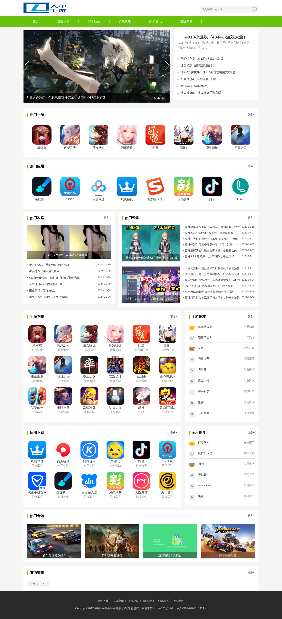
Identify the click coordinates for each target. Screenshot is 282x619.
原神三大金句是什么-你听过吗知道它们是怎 (211, 238)
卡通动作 (249, 326)
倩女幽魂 (98, 147)
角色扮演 (249, 369)
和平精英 (204, 391)
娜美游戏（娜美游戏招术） (198, 65)
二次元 (250, 337)
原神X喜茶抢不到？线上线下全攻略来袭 (209, 232)
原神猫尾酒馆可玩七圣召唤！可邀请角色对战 (212, 227)
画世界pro (41, 199)
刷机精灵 (127, 199)
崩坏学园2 (204, 337)
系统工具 (249, 453)
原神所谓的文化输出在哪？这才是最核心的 (211, 250)
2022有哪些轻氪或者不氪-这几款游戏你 (209, 285)
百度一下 (38, 584)
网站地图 (179, 600)
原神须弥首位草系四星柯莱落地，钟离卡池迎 (212, 297)
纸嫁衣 (41, 147)
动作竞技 (249, 413)
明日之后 (240, 147)
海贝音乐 (204, 474)
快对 (201, 496)
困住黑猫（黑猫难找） (195, 86)
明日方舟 (204, 358)
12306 (70, 199)
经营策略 (249, 358)
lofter (240, 199)
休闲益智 (249, 347)
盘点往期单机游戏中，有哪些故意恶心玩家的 (212, 280)
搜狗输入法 (155, 199)
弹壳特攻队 (205, 326)
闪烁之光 (70, 147)
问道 (155, 147)
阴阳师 (202, 369)
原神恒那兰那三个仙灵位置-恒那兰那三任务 (211, 244)
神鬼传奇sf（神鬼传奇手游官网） (202, 92)
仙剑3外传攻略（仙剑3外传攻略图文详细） (209, 72)
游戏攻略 (124, 21)
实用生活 (249, 463)
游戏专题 (186, 21)
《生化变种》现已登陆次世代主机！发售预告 (212, 268)
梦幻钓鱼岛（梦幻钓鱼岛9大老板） (203, 58)
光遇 (201, 348)
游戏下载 (63, 21)
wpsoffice (204, 485)
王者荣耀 (204, 413)
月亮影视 (184, 199)
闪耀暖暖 (127, 147)
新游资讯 (155, 21)
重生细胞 (212, 147)
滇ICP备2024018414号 (193, 608)
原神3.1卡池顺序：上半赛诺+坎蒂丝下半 (209, 256)
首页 (36, 21)
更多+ (251, 114)
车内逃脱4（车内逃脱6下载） (200, 79)
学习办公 (249, 485)
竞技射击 (249, 391)
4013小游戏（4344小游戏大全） (216, 37)
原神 (201, 402)
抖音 (212, 199)
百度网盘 (98, 199)
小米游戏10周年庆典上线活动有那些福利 (210, 291)
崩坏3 (183, 147)
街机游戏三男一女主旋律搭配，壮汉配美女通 (212, 274)
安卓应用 (94, 21)
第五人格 (204, 380)
